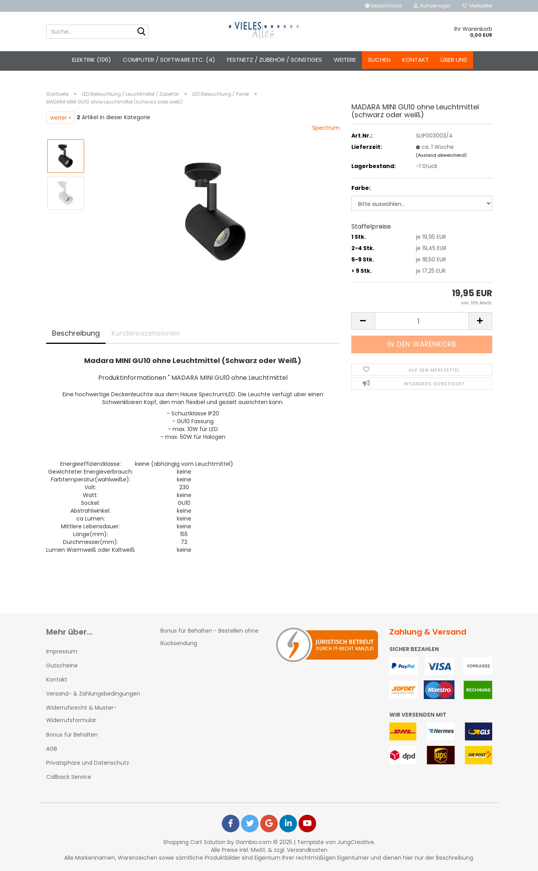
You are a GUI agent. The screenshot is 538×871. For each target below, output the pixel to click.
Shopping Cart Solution (194, 842)
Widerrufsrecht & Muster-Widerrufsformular (81, 714)
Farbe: (361, 188)
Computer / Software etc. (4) (169, 59)
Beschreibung (76, 333)
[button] (383, 6)
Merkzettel (477, 5)
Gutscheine (62, 665)
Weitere (345, 59)
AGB (51, 749)
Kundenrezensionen (146, 333)
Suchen (379, 59)
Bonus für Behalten (72, 735)
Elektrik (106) (91, 59)
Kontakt (415, 59)
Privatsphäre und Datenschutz (87, 763)
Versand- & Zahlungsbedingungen (93, 694)
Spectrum (326, 128)
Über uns (454, 59)
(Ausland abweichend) (441, 155)
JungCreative (355, 842)
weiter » (60, 118)
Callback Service (68, 777)
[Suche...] (141, 32)
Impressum (61, 651)
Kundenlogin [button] (432, 5)
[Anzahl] (422, 321)
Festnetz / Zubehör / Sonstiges (274, 59)
